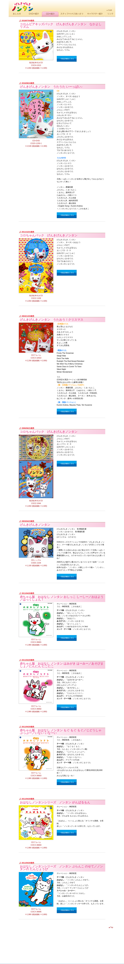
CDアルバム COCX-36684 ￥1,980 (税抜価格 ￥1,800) (36, 827)
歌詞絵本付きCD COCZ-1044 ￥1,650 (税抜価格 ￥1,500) (36, 471)
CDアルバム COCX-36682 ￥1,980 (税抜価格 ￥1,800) (36, 691)
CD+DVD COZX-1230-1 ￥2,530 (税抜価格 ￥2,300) (36, 118)
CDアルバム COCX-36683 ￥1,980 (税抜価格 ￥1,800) (36, 757)
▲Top (110, 927)
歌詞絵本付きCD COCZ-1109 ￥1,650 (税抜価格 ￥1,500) (36, 270)
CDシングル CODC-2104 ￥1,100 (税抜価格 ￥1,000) (36, 547)
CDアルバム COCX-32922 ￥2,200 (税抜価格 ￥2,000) (36, 342)
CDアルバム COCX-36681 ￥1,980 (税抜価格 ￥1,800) (36, 624)
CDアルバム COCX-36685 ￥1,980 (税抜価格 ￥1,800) (36, 893)
